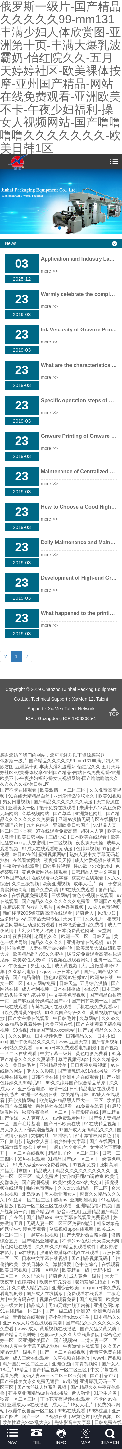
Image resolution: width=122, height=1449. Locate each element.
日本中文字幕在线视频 (45, 1258)
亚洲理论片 (12, 825)
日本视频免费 (49, 1036)
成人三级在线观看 (31, 1358)
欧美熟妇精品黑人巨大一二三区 (71, 1100)
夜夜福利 (22, 936)
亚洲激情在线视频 (85, 942)
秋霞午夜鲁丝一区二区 (45, 1112)
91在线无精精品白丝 (29, 795)
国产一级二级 (59, 1311)
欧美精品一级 (76, 1270)
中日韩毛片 (65, 1018)
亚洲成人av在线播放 (28, 1404)
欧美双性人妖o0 (29, 959)
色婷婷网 (27, 1281)
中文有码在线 (22, 1299)
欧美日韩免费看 (56, 1281)
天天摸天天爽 (106, 1240)
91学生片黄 (106, 1393)
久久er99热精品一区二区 (83, 1188)
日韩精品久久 (80, 1036)
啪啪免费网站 (40, 1188)
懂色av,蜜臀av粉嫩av (66, 977)
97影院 (70, 1381)
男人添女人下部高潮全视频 (28, 1129)
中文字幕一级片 (56, 1053)
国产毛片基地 (27, 1123)
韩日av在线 (24, 854)
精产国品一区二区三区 (26, 1363)
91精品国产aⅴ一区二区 (72, 1158)
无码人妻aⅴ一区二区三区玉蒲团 (55, 1375)
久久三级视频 (26, 883)
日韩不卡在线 (45, 1077)
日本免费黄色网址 (76, 930)
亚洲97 (83, 1311)
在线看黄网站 (27, 860)
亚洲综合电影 (32, 1088)
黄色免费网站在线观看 (45, 872)
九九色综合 (38, 825)
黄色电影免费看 (92, 1053)
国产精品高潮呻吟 (19, 1334)
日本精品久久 (107, 1317)
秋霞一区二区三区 (19, 1399)
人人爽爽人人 (36, 1117)
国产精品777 (103, 1375)
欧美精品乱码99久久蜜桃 (38, 954)
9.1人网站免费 (41, 983)
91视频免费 (85, 1164)
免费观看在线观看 (85, 1293)
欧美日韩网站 (31, 836)
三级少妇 (58, 836)
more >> (49, 271)
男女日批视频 (17, 801)
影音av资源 (68, 1211)
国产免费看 (91, 1299)
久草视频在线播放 (72, 1358)
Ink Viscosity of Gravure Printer (79, 329)
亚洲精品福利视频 (95, 1205)
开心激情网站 (22, 1100)
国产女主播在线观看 (29, 1018)
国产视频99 (66, 1340)
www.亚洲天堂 (74, 1041)
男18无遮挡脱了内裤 (69, 1305)
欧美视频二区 (107, 1416)
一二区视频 (61, 842)
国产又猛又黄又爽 (99, 1328)
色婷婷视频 (87, 848)
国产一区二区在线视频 (63, 1352)
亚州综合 (63, 1135)
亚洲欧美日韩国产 (72, 825)
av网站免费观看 (17, 1047)
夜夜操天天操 (90, 842)
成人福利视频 (36, 989)
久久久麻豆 (20, 1036)
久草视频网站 (36, 813)
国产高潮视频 (36, 1182)
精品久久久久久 (47, 942)
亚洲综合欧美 (66, 1287)
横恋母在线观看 (88, 877)
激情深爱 (63, 1264)
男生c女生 (41, 965)
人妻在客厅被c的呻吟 (51, 948)
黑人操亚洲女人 (60, 1194)
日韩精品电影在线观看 (92, 1088)
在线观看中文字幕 (50, 877)
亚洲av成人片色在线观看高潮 (33, 1322)
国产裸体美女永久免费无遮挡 (30, 1381)
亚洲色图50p (106, 1305)
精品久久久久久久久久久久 (84, 1170)
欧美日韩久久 (36, 1264)
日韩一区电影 (45, 1270)
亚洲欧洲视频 (84, 1199)
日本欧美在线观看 (89, 836)
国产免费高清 (45, 889)
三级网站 (60, 895)
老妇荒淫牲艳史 (91, 1281)
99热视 (20, 1030)
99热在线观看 (31, 1158)
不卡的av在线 (76, 1240)
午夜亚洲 (18, 965)
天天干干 (73, 918)
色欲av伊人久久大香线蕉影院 (70, 1334)
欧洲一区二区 (75, 936)
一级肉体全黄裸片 (69, 1147)
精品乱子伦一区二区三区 (74, 1153)
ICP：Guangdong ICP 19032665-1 (61, 718)
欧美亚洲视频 (57, 883)
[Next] (27, 656)
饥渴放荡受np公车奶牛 (23, 1147)
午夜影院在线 (85, 1112)
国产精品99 (42, 1211)
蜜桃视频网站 (52, 854)
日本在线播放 (67, 989)
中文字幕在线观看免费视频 (83, 1217)
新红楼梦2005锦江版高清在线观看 (38, 913)
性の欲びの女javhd (93, 866)
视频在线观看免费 (58, 1299)
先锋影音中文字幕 (73, 1422)
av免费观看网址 (70, 1117)
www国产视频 (107, 1358)
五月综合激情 (94, 983)
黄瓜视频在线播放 (58, 1328)
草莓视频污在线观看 (52, 1006)
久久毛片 (95, 918)
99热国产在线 (14, 877)
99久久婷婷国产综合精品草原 (76, 1082)
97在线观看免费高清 (56, 831)
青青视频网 (87, 1363)
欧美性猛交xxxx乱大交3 (77, 1182)
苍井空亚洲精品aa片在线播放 (38, 1393)
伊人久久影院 (40, 1071)
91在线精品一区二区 (21, 1311)
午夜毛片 (9, 1094)
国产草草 (63, 813)
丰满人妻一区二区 (99, 1340)
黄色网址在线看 (16, 1246)
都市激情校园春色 (94, 1135)
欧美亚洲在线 (59, 1024)
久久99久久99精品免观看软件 (66, 1246)
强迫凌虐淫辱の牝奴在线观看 (70, 1252)
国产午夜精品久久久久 (32, 1041)
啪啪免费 (17, 948)
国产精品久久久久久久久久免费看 (56, 901)
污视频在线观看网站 (70, 959)
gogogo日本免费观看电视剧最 (67, 1047)
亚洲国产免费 (107, 901)
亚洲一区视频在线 (40, 1094)
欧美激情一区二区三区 (63, 790)
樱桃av (60, 1199)
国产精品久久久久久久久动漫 (64, 801)
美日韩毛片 (25, 1065)
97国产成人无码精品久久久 (86, 1129)
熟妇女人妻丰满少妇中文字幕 (56, 1141)
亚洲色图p (62, 1363)
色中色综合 (87, 1264)
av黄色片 (81, 1416)
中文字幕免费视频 (68, 995)
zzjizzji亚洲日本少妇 (60, 971)
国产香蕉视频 (105, 1041)
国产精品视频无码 (90, 1258)
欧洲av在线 (102, 977)
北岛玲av (32, 1194)
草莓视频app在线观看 (71, 1229)
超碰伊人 (85, 913)
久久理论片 (34, 1276)
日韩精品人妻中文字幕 (94, 872)
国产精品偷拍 (27, 977)
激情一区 (58, 1088)
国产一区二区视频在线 (45, 1416)
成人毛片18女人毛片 (73, 1404)
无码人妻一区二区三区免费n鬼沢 (60, 1223)
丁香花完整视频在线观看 (65, 1399)
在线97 (91, 989)
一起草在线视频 (43, 1235)
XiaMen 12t (83, 699)
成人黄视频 (67, 965)
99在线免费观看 (79, 889)
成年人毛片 (85, 883)
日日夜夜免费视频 (89, 1065)
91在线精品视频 (100, 1123)
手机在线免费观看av (97, 1006)
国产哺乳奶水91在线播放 (83, 1071)
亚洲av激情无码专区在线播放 (88, 819)
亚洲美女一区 (22, 807)
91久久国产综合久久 (66, 1012)
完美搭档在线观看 (54, 1106)
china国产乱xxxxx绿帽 (53, 1030)
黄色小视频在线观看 (93, 895)
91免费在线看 (90, 1106)
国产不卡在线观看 (19, 790)
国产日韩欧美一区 (90, 1000)
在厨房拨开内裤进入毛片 (28, 907)
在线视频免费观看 (30, 895)
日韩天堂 (102, 936)
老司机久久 (46, 936)
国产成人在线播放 (45, 1293)
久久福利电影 (22, 971)
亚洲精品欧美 (53, 1065)
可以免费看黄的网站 (21, 1012)
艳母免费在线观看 (58, 807)
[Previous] (5, 656)
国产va (85, 1030)
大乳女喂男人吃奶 (36, 930)
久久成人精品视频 (30, 1287)
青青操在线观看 (29, 1317)
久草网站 (89, 1018)
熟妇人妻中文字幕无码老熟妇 (30, 1346)
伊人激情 (81, 1393)
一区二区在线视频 (27, 1153)
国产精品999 (39, 1217)
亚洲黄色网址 (89, 813)
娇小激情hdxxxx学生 (69, 1317)
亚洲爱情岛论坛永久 (74, 795)
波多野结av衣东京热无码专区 (30, 918)
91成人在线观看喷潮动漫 (48, 848)
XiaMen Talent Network (71, 708)
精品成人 (43, 1170)
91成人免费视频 (103, 907)
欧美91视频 (110, 795)
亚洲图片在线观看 (81, 1077)
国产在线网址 (103, 1141)
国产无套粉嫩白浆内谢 (85, 1235)
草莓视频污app (74, 1059)
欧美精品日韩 (75, 1094)
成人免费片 (47, 1176)
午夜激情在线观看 (21, 866)
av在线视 (27, 1252)
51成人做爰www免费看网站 (41, 1164)
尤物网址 (40, 1135)
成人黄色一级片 (85, 1276)
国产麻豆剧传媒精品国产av (41, 1000)
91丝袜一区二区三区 (29, 1199)
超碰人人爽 (93, 831)
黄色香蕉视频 (70, 907)
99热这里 (99, 1410)
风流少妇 (107, 913)
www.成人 (27, 1328)
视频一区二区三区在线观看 (45, 1205)
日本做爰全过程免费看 (81, 924)
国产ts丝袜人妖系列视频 (42, 1387)
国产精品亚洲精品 (41, 1240)
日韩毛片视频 (57, 866)
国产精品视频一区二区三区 (60, 1369)
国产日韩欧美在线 (63, 1123)
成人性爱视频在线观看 (97, 860)
